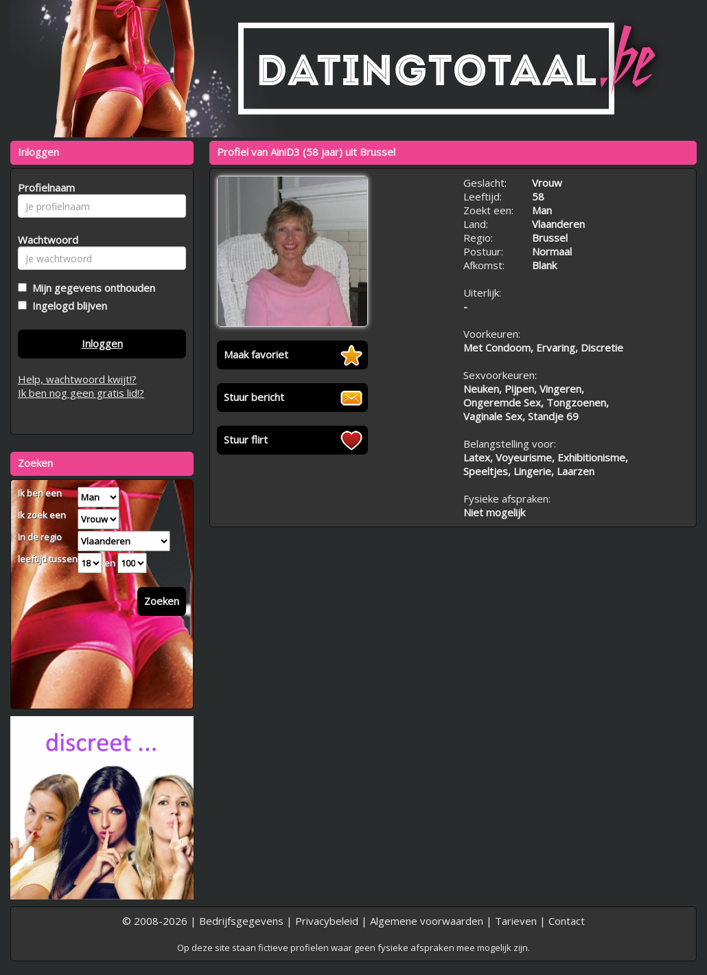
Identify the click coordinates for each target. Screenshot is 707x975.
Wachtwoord (44, 239)
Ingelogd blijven (67, 305)
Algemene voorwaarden (426, 921)
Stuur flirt (246, 439)
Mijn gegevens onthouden (91, 288)
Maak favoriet (256, 354)
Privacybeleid (326, 921)
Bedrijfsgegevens (241, 921)
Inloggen (102, 343)
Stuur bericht (254, 397)
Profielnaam (44, 187)
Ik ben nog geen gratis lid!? (81, 393)
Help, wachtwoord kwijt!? (77, 379)
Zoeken (161, 601)
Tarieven (516, 921)
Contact (566, 921)
